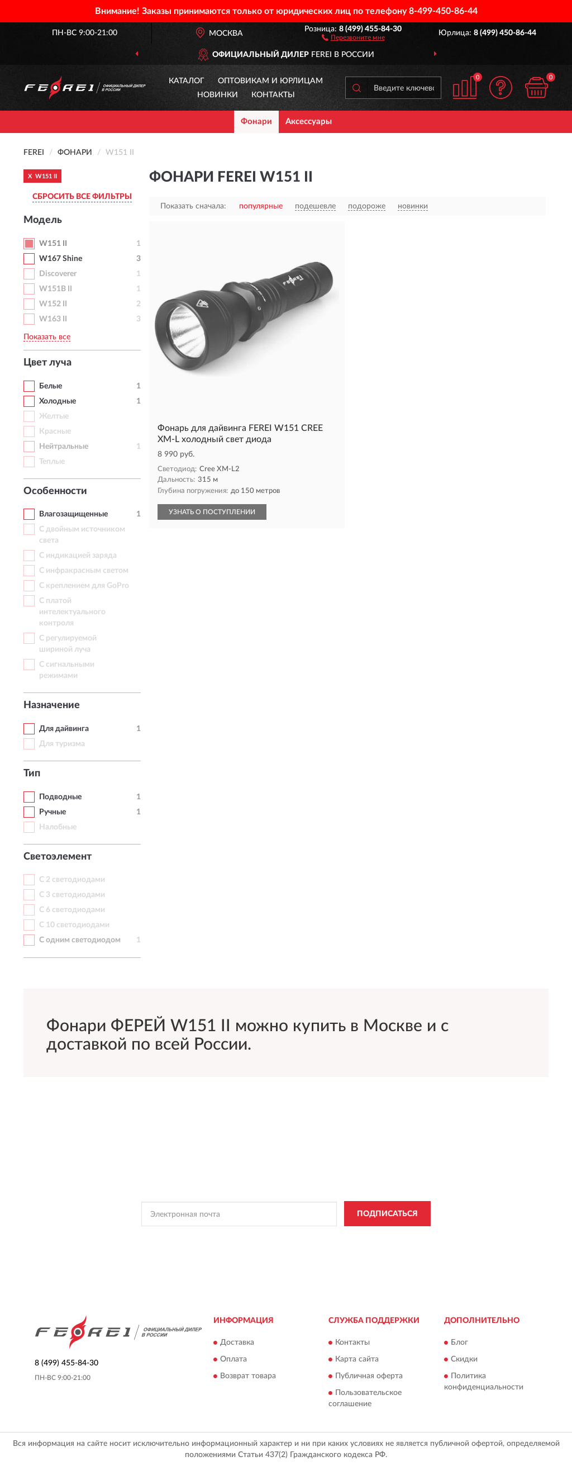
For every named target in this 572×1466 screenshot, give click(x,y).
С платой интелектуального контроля (72, 612)
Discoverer (58, 274)
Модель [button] (42, 220)
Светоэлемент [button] (57, 857)
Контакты (273, 95)
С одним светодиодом (80, 940)
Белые (50, 386)
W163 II (53, 319)
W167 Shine (60, 259)
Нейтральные (63, 446)
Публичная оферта (369, 1376)
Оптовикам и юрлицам (270, 81)
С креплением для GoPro (84, 586)
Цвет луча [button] (47, 363)
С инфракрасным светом (83, 571)
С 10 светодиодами (74, 925)
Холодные (57, 401)
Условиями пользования (388, 1239)
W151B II (55, 289)
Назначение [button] (51, 705)
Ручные (52, 812)
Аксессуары (308, 121)
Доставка (237, 1342)
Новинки (217, 95)
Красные (55, 431)
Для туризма (62, 744)
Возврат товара (248, 1376)
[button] (353, 37)
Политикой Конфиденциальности (289, 1239)
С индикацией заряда (78, 555)
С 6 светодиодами (72, 910)
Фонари (256, 121)
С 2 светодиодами (72, 880)
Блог (459, 1342)
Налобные (58, 827)
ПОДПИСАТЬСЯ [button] (387, 1214)
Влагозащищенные (73, 514)
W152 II (53, 304)
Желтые (54, 416)
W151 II (53, 244)
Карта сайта (357, 1359)
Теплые (52, 462)
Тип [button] (31, 773)
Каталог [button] (186, 81)
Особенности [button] (55, 491)
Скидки (464, 1359)
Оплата (233, 1359)
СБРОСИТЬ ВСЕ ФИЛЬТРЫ (82, 197)
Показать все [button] (46, 337)
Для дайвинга (64, 729)
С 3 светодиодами (72, 895)
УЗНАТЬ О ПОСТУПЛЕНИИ (212, 512)
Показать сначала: (193, 206)
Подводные (60, 797)
